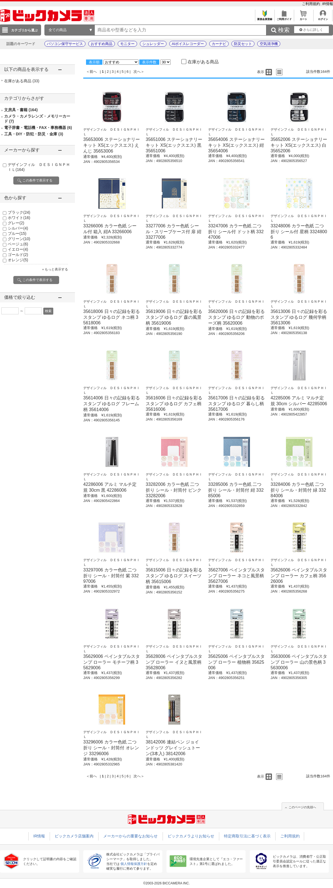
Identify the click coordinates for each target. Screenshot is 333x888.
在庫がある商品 (21, 81)
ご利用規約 (311, 4)
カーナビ (219, 44)
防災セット (243, 44)
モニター (127, 44)
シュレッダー (153, 44)
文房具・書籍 (21, 110)
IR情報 (327, 4)
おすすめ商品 (101, 44)
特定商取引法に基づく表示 (247, 836)
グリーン (19, 239)
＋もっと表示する (54, 269)
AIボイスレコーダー (188, 44)
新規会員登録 (265, 18)
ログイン (323, 18)
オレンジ (18, 260)
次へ (137, 71)
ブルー (17, 233)
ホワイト (19, 217)
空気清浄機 (269, 44)
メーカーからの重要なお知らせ (130, 836)
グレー (16, 223)
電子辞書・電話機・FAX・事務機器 (38, 127)
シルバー (18, 228)
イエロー (18, 249)
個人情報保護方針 (133, 864)
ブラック (19, 212)
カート (303, 18)
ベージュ (18, 244)
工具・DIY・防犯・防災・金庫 (33, 134)
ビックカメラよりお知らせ (191, 836)
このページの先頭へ (302, 807)
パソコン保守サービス (65, 44)
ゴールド (18, 254)
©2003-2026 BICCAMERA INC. (166, 883)
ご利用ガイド (284, 18)
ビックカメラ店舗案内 (74, 836)
